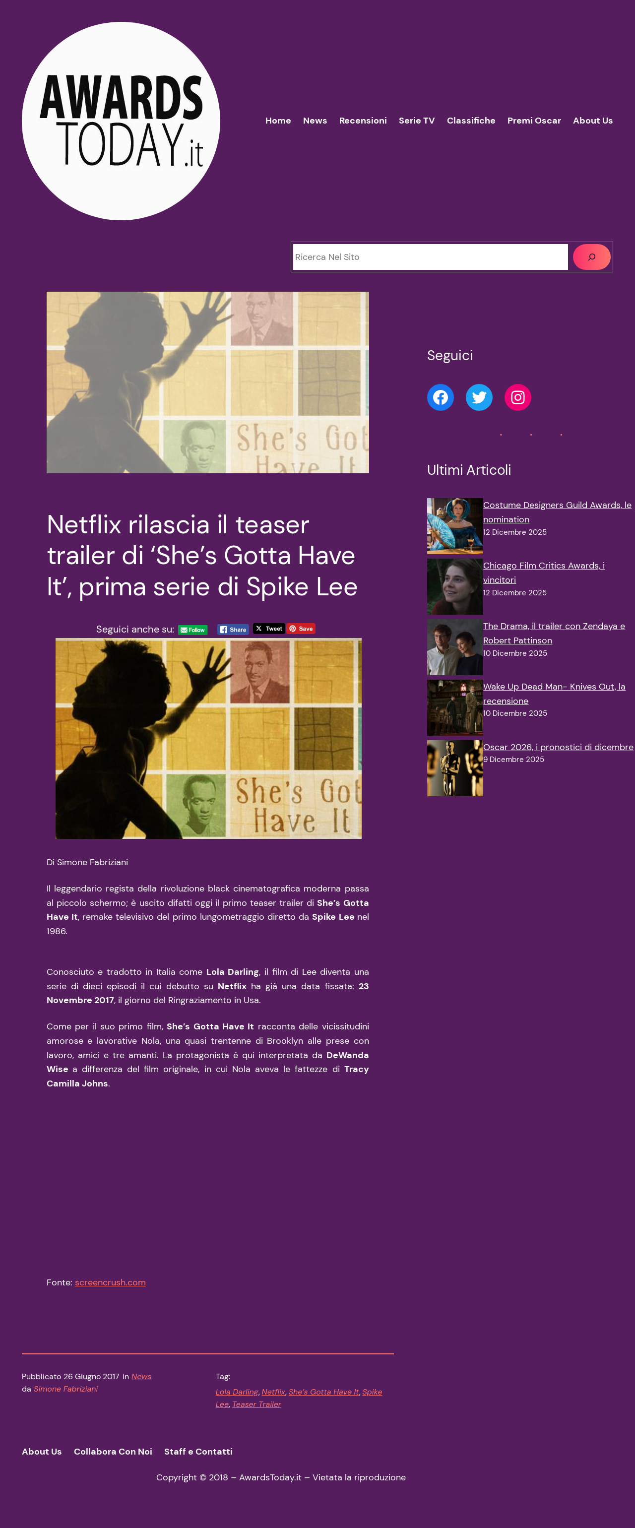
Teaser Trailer (256, 1410)
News (141, 1382)
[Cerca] (592, 257)
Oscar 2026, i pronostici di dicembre (558, 747)
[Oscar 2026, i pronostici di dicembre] (455, 770)
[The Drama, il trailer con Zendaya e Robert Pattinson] (455, 649)
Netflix (273, 1397)
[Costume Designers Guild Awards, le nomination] (455, 528)
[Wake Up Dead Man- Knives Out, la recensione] (455, 710)
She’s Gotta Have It (324, 1397)
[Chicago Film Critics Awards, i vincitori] (455, 589)
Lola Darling (237, 1397)
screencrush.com (110, 1288)
